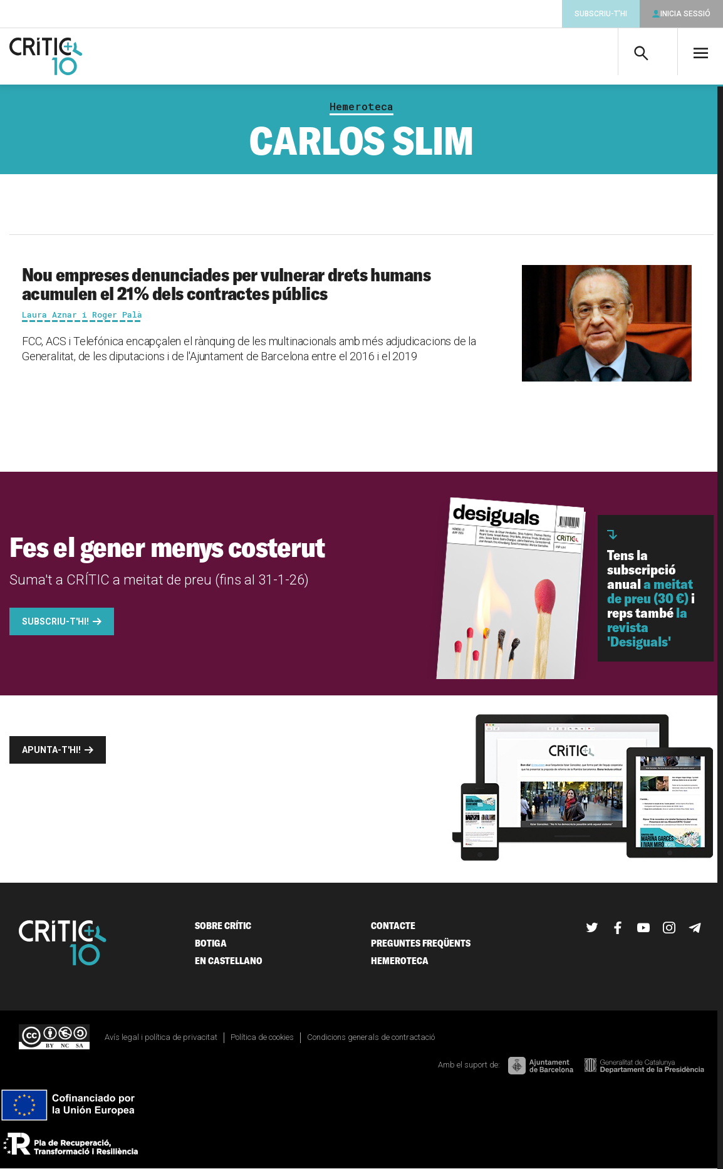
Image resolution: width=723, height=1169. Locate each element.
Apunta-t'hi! (51, 750)
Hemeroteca (361, 106)
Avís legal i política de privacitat (161, 1037)
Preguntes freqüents (421, 943)
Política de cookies (262, 1037)
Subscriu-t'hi (601, 13)
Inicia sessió (685, 13)
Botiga (211, 943)
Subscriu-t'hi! (55, 621)
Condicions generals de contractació (371, 1037)
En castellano (229, 961)
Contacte (393, 926)
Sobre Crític (223, 926)
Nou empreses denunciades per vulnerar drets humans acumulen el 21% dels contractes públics (226, 283)
